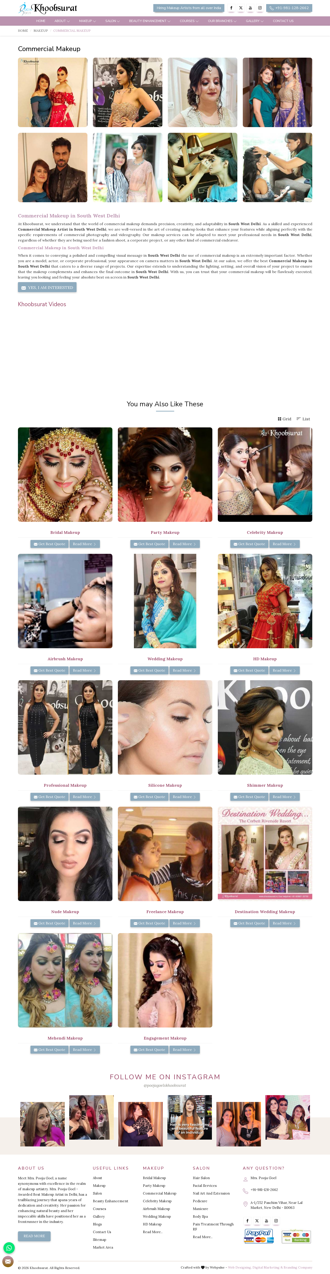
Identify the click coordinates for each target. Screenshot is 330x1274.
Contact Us (283, 21)
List (303, 419)
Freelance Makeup (165, 911)
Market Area (103, 1247)
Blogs (97, 1224)
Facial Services (205, 1185)
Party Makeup (165, 532)
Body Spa (200, 1216)
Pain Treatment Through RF (213, 1226)
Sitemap (99, 1239)
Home (40, 21)
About (62, 21)
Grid (284, 419)
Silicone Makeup (165, 785)
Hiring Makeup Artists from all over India (189, 7)
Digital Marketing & (268, 1267)
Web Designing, (240, 1267)
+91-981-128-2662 (289, 7)
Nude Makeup (65, 911)
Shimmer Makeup (265, 785)
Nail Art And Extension (211, 1193)
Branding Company (298, 1267)
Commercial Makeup (159, 1193)
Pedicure (200, 1201)
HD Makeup (265, 658)
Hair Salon (201, 1178)
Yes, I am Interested (47, 287)
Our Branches (222, 21)
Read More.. (153, 1232)
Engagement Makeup (165, 1038)
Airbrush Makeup (65, 658)
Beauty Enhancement (150, 21)
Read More (85, 544)
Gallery (255, 21)
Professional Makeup (65, 785)
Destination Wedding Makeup (265, 911)
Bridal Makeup (65, 532)
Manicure (200, 1209)
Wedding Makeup (165, 658)
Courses (189, 21)
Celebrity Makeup (265, 532)
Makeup (87, 21)
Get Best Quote (49, 544)
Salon (112, 21)
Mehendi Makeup (65, 1038)
